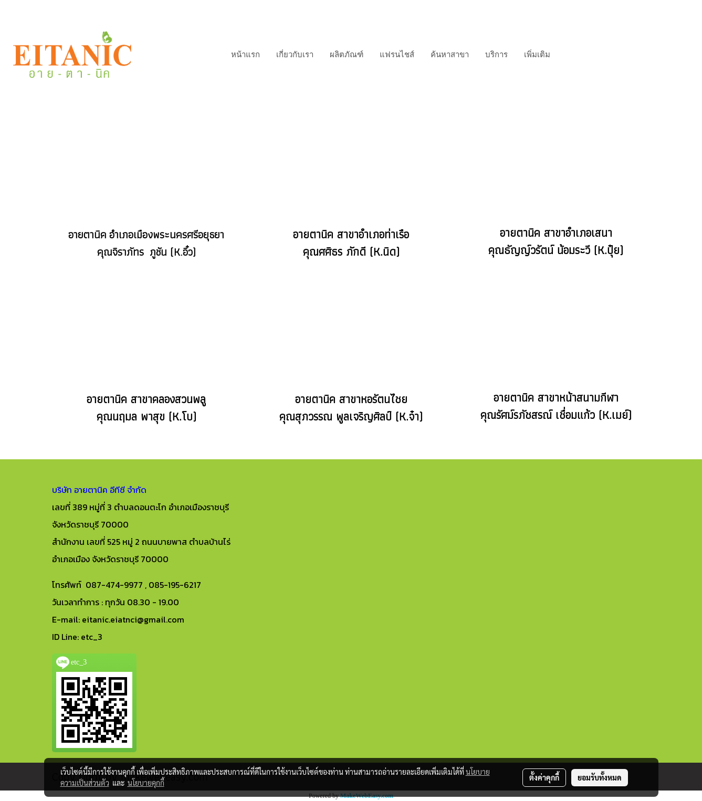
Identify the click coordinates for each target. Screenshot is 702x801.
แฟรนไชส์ (397, 54)
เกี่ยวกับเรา (294, 54)
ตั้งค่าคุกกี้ (544, 777)
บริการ (496, 54)
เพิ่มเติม (537, 54)
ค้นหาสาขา (450, 54)
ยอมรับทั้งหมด (600, 777)
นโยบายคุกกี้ (146, 782)
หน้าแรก (245, 54)
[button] (567, 54)
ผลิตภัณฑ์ (346, 54)
